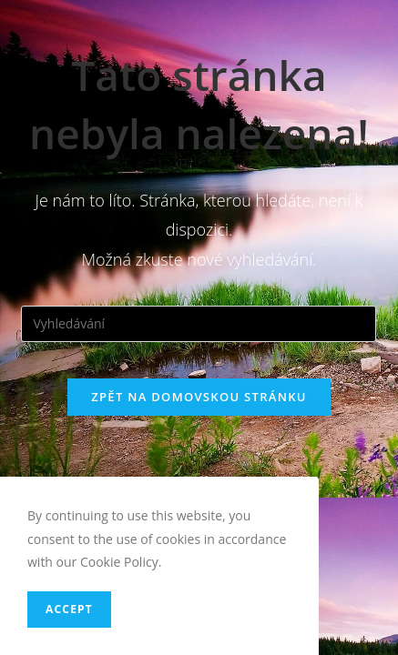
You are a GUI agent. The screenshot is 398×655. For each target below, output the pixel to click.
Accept (69, 609)
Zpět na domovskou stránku (198, 396)
